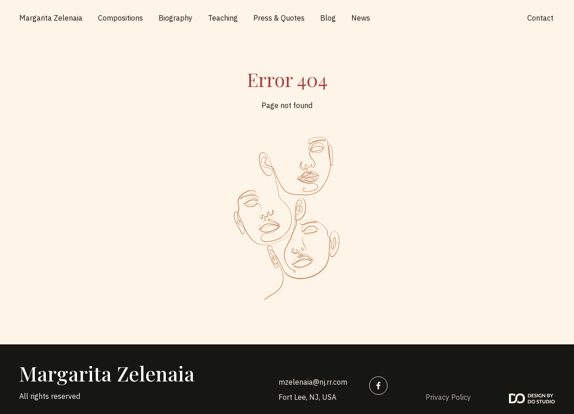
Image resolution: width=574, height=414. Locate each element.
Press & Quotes (279, 17)
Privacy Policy (448, 397)
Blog (328, 17)
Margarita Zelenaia (50, 17)
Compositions (120, 17)
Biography (175, 17)
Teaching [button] (223, 17)
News (360, 17)
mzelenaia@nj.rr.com (313, 382)
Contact (540, 17)
